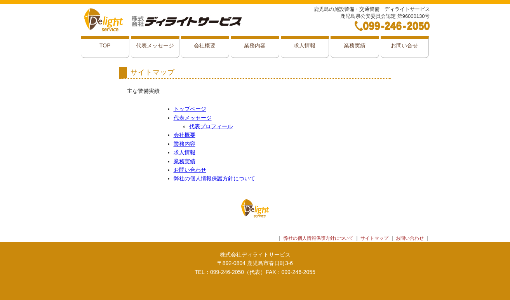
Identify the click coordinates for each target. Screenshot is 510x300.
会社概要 (205, 45)
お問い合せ (404, 45)
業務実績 (355, 45)
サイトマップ (374, 238)
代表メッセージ (155, 45)
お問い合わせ (190, 170)
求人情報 (304, 45)
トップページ (190, 109)
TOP (105, 45)
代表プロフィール (211, 126)
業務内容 (255, 45)
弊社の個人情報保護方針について (214, 178)
